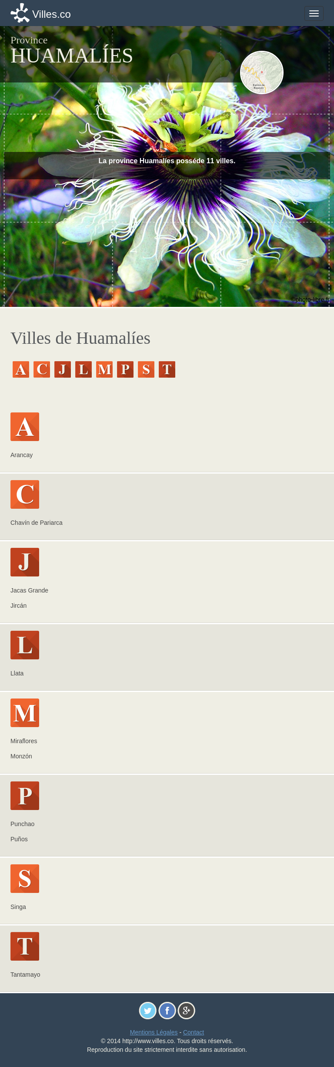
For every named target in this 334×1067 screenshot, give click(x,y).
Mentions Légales (154, 1032)
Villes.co (51, 14)
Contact (193, 1032)
